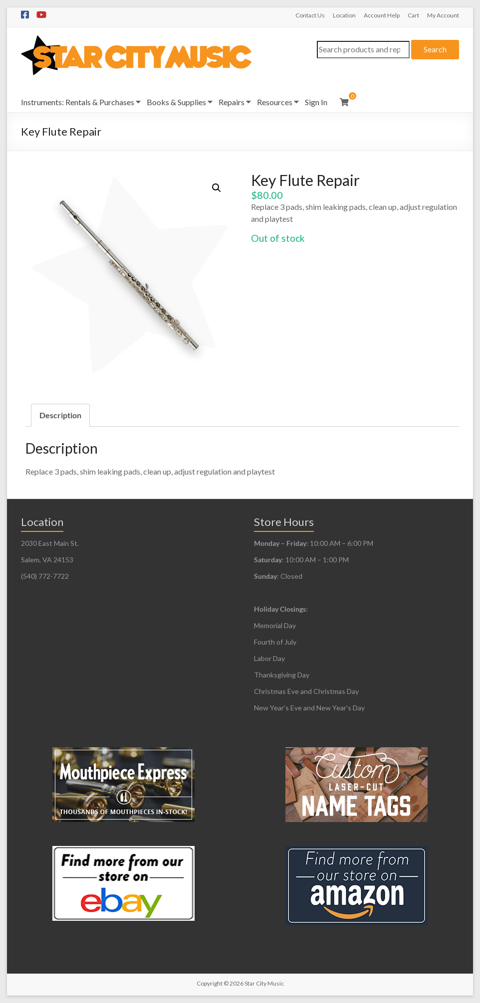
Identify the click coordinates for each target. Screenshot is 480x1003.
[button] (217, 188)
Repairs (231, 102)
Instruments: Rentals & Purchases (77, 102)
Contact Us (310, 15)
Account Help (382, 15)
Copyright (210, 983)
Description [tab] (60, 415)
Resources (274, 102)
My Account (443, 15)
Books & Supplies (176, 102)
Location (344, 15)
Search (435, 49)
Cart (413, 15)
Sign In (316, 102)
